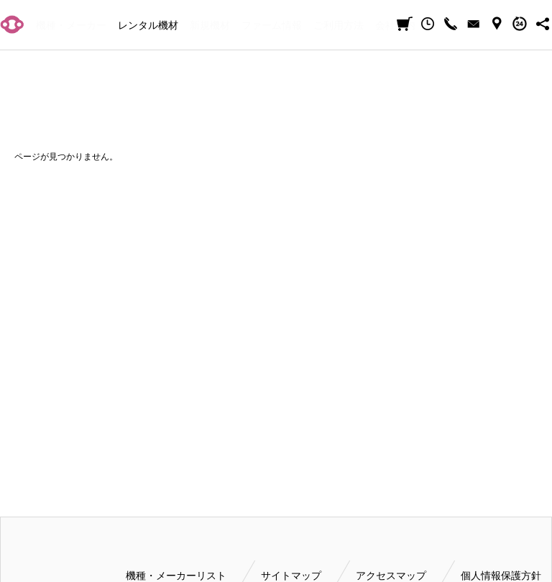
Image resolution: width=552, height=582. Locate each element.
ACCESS (496, 24)
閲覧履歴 (427, 24)
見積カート (404, 24)
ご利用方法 (338, 25)
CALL (450, 24)
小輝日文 (12, 24)
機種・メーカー (71, 25)
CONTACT (473, 24)
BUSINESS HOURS (519, 24)
